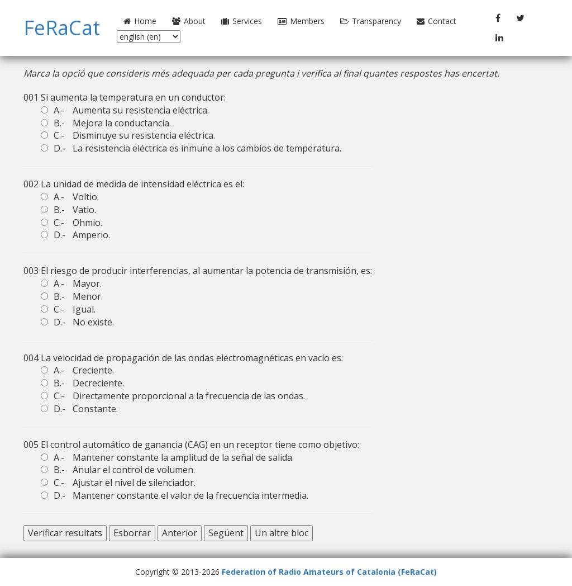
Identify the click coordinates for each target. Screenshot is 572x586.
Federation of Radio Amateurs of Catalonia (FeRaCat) (329, 571)
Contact (436, 21)
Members (301, 21)
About (189, 21)
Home (139, 21)
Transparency (370, 21)
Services (241, 21)
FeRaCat (61, 27)
